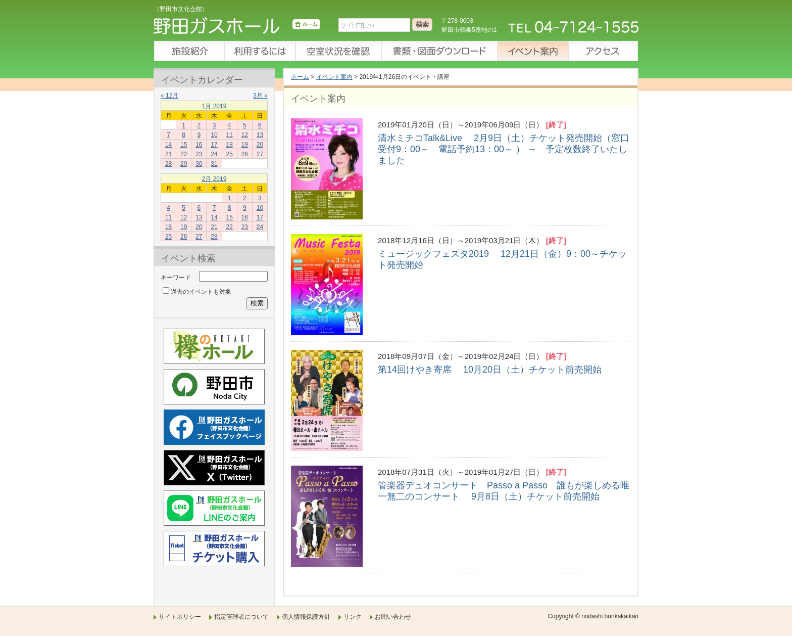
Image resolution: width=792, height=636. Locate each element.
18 (229, 144)
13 (260, 135)
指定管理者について (241, 616)
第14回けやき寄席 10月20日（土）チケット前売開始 (490, 370)
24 (214, 154)
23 (198, 154)
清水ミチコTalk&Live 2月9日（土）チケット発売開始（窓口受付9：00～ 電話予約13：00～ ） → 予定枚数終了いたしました (503, 149)
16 (198, 144)
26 (244, 154)
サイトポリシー (180, 616)
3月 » (260, 95)
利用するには (259, 51)
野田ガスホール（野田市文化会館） (237, 27)
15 (183, 144)
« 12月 (169, 95)
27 (260, 154)
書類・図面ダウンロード (439, 51)
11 (229, 135)
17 (214, 144)
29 (183, 163)
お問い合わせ (393, 616)
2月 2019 (214, 179)
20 (260, 144)
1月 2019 (214, 106)
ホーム (300, 76)
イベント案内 (532, 51)
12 (244, 135)
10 (214, 135)
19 (244, 144)
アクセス (603, 51)
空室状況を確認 (338, 51)
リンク (352, 616)
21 (168, 154)
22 (183, 154)
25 (229, 154)
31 (214, 163)
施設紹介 (189, 51)
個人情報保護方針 (306, 616)
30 (198, 163)
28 (168, 163)
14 (168, 144)
